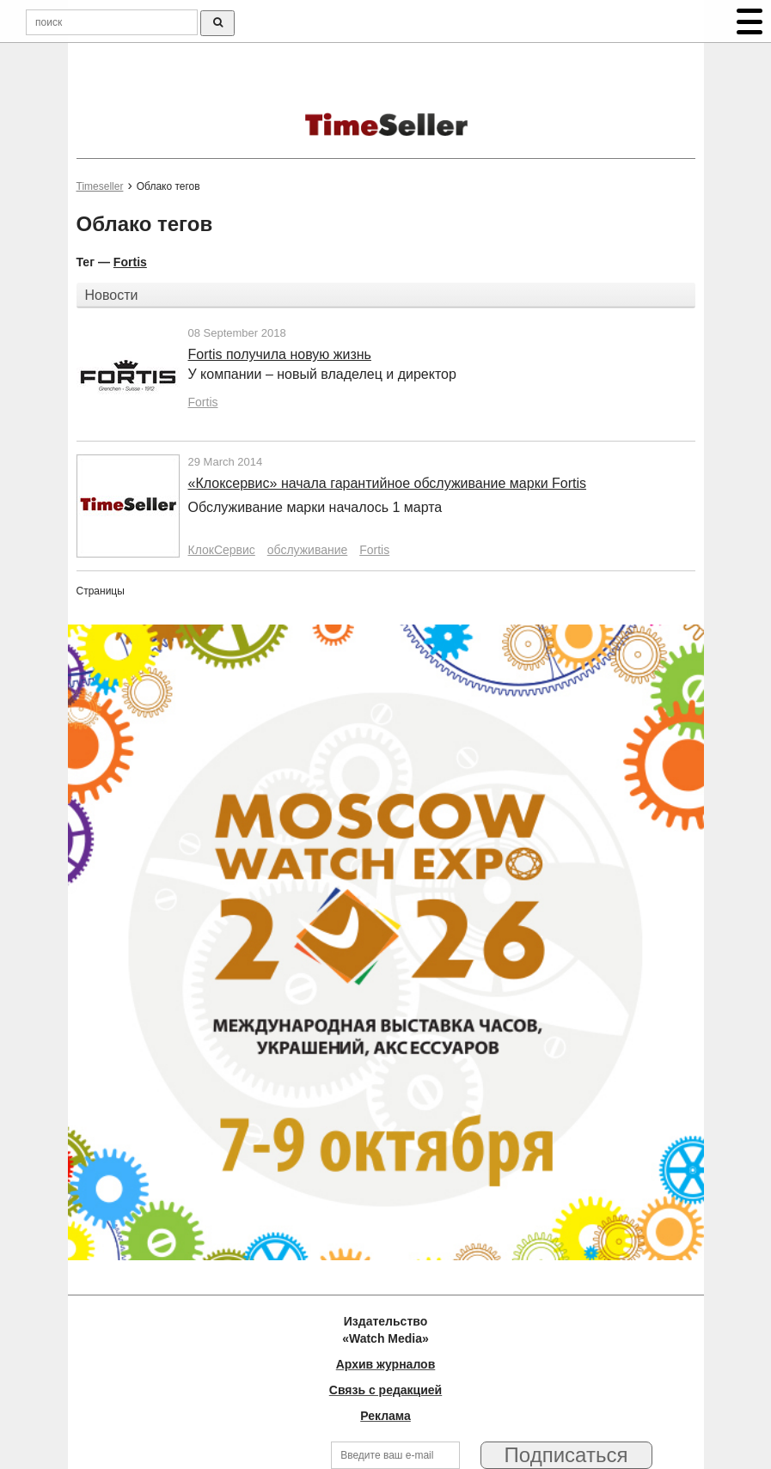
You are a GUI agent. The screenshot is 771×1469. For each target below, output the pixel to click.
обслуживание (307, 550)
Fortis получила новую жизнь (279, 354)
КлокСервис (221, 550)
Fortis (130, 262)
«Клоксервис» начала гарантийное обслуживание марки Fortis (387, 483)
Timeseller (100, 186)
